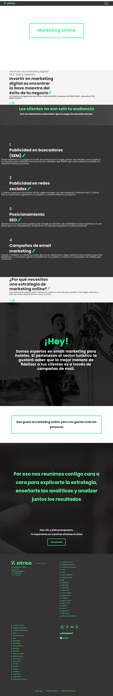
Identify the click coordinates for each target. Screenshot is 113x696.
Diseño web (65, 582)
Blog (63, 580)
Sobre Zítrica (17, 661)
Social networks (66, 593)
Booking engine (66, 600)
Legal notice (65, 611)
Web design (65, 585)
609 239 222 (18, 573)
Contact (64, 608)
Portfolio (64, 606)
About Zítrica (66, 603)
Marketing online (67, 577)
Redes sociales (66, 595)
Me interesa (56, 542)
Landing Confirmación (69, 567)
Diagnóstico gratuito (68, 564)
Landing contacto (67, 562)
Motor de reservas (18, 653)
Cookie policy (66, 613)
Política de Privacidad (69, 616)
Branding (65, 598)
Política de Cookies (52, 691)
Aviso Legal (39, 691)
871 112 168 (16, 575)
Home (63, 570)
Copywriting (65, 588)
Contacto (16, 671)
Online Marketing (67, 575)
